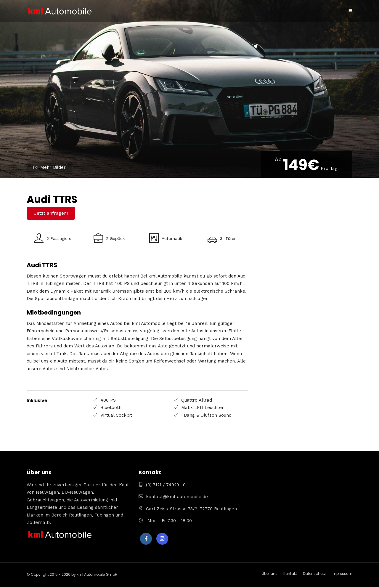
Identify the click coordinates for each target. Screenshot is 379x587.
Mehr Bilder (49, 167)
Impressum (342, 573)
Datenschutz (314, 573)
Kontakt (290, 573)
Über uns (269, 573)
